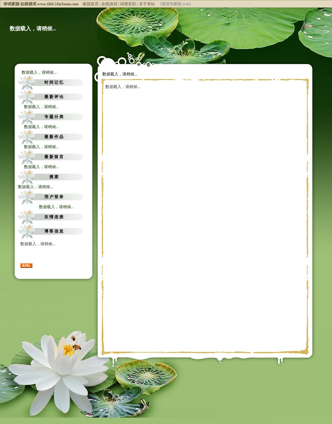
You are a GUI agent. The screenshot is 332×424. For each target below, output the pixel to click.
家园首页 (91, 4)
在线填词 (109, 4)
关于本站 (147, 4)
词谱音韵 (128, 4)
